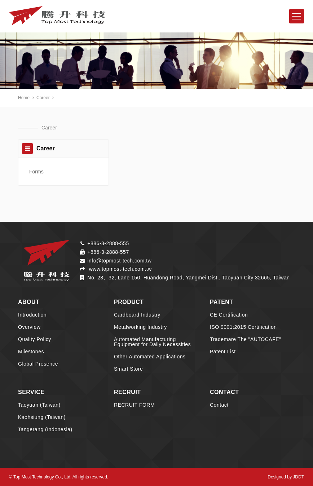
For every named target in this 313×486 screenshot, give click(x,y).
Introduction (32, 315)
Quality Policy (34, 339)
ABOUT (28, 302)
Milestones (31, 351)
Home (24, 97)
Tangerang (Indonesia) (45, 429)
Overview (29, 327)
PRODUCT (129, 302)
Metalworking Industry (140, 327)
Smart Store (128, 369)
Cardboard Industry (137, 315)
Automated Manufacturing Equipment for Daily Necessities (152, 341)
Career (43, 97)
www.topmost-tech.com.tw (119, 269)
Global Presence (38, 364)
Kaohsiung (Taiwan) (42, 417)
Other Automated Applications (149, 356)
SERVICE (31, 392)
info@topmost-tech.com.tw (119, 261)
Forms (36, 171)
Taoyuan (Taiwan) (39, 405)
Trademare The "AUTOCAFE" (245, 339)
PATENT (221, 302)
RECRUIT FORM (134, 405)
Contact (219, 405)
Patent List (223, 351)
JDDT (298, 477)
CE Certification (229, 315)
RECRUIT (127, 392)
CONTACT (224, 392)
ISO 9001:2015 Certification (243, 327)
